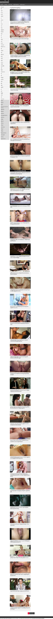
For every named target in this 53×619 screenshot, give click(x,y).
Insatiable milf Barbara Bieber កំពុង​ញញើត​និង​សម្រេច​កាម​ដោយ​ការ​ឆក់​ (19, 106)
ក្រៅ (1, 91)
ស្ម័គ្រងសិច (2, 109)
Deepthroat (3, 71)
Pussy (2, 12)
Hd (1, 37)
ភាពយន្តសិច (3, 134)
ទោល (2, 95)
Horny (2, 62)
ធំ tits (2, 23)
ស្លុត (1, 67)
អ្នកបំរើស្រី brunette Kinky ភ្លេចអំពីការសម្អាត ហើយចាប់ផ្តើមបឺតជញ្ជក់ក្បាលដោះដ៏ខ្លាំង (20, 73)
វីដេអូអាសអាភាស (3, 132)
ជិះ (1, 22)
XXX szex (1, 618)
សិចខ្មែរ (2, 119)
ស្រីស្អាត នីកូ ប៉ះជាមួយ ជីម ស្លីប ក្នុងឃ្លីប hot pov (19, 557)
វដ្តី (1, 8)
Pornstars (2, 98)
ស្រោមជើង (2, 65)
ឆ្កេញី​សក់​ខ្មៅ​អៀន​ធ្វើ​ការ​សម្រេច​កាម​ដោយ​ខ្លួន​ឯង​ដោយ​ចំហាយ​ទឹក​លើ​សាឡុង (19, 357)
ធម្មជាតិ (2, 87)
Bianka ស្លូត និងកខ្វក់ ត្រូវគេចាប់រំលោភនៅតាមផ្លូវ (19, 38)
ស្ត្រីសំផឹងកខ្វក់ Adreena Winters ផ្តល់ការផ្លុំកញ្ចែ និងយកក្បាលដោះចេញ (19, 508)
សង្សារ (2, 63)
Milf (1, 41)
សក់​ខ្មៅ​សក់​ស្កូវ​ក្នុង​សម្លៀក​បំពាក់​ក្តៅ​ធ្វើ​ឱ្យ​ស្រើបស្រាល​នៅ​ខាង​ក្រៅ (20, 608)
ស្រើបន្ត (2, 100)
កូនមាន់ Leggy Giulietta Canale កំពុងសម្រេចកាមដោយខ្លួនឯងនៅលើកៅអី (19, 223)
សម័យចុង (5, 4)
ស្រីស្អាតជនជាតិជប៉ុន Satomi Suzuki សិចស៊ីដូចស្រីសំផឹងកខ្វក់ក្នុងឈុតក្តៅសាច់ (19, 541)
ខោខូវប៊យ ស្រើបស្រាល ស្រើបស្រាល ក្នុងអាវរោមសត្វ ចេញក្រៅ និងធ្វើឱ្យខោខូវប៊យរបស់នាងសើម (20, 56)
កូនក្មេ (2, 39)
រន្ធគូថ (2, 60)
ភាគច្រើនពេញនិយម (16, 4)
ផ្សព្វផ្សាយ (2, 29)
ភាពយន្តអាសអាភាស (4, 115)
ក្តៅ (1, 48)
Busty (2, 14)
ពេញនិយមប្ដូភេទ (22, 4)
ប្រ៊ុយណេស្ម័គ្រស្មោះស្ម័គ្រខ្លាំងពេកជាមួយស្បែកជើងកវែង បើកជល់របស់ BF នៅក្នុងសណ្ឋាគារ (19, 407)
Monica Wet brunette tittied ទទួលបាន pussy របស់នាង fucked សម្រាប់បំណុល (19, 441)
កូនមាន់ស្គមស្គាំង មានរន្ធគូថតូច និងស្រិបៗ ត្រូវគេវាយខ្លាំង (20, 491)
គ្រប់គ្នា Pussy (3, 46)
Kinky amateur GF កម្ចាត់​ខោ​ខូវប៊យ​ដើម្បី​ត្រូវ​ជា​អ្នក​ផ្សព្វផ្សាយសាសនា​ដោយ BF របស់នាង (19, 22)
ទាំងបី (2, 58)
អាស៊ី (1, 56)
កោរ (1, 25)
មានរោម (2, 79)
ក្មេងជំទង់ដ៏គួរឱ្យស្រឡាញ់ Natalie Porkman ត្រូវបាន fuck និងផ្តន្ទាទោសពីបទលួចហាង (20, 457)
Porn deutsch (9, 618)
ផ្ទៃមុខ (2, 69)
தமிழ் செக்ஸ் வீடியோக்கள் (27, 618)
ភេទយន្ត (2, 136)
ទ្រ (1, 89)
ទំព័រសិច (2, 102)
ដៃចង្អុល (2, 77)
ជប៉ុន (1, 81)
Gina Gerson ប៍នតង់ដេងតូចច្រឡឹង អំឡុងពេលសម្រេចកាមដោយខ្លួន (19, 89)
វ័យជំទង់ (2, 31)
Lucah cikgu (34, 618)
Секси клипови (38, 618)
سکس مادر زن (20, 618)
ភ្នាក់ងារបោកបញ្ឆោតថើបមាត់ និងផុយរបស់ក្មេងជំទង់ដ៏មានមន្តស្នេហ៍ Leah (20, 156)
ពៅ (1, 97)
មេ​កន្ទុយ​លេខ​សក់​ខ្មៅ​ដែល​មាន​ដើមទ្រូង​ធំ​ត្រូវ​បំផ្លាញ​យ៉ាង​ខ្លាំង (19, 374)
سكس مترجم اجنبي (15, 618)
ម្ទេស (1, 33)
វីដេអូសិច (2, 111)
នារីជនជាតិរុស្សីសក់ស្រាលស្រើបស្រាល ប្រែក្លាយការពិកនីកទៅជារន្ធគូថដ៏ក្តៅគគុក (19, 340)
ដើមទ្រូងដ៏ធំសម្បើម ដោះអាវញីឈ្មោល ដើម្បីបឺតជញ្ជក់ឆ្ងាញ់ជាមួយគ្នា (20, 240)
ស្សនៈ (2, 10)
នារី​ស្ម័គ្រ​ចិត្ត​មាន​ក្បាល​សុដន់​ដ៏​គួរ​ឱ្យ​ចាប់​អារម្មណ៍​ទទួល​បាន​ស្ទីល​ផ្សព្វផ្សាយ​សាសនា (20, 290)
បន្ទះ (1, 52)
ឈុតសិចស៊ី (4, 2)
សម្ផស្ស (2, 50)
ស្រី (1, 75)
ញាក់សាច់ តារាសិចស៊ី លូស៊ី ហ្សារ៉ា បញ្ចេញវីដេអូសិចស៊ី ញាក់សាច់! (19, 575)
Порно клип (5, 618)
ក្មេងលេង (2, 54)
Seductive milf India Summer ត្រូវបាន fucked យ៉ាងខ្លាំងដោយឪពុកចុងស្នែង (19, 424)
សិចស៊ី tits (2, 117)
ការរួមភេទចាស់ (3, 138)
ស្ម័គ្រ (1, 85)
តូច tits (2, 20)
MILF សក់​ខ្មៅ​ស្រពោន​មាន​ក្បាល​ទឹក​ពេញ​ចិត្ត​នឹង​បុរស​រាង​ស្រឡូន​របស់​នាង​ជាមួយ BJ (20, 139)
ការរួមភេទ (2, 113)
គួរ (1, 35)
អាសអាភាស (3, 127)
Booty (2, 43)
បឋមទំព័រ (2, 4)
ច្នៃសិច (2, 104)
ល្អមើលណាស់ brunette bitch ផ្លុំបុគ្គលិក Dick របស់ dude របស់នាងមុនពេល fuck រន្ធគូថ (20, 190)
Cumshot (2, 44)
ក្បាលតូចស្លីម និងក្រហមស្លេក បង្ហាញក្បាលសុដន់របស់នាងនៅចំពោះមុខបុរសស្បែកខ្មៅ (20, 173)
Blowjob (2, 7)
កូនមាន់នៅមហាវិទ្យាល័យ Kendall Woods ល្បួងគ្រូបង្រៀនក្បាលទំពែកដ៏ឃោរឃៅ (19, 391)
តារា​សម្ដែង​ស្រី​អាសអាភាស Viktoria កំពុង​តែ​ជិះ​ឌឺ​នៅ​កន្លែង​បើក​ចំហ (20, 123)
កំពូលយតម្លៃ (10, 4)
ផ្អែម (1, 83)
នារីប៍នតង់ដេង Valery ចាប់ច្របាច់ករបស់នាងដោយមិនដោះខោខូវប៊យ (19, 273)
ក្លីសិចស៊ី (2, 121)
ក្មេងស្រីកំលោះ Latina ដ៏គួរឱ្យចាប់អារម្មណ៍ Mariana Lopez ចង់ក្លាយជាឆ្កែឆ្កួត (19, 257)
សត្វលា (2, 16)
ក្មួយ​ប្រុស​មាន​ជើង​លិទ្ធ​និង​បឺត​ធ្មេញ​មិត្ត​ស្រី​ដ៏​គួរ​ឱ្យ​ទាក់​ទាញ (19, 324)
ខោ (1, 73)
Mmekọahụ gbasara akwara (4, 107)
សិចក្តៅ (2, 125)
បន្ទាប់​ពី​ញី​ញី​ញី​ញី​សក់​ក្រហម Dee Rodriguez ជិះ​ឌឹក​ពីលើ (20, 206)
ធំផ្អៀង (2, 93)
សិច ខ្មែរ (2, 123)
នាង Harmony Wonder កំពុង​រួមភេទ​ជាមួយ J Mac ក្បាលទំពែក (19, 524)
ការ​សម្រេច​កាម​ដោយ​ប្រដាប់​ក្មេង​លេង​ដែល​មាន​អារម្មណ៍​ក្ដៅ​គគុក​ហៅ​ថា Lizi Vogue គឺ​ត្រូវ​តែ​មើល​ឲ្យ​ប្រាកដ (19, 475)
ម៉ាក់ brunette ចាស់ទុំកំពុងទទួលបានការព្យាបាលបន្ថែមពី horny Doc (19, 307)
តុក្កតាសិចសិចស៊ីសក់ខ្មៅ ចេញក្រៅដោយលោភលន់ (19, 591)
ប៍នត (1, 27)
